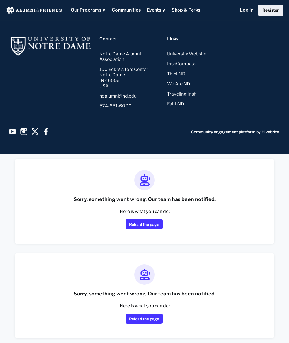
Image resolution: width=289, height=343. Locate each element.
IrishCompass (181, 63)
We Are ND (178, 84)
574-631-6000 (115, 106)
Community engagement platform (223, 132)
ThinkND (176, 74)
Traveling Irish (181, 94)
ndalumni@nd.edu (118, 96)
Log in (246, 10)
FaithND (175, 104)
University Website (186, 54)
